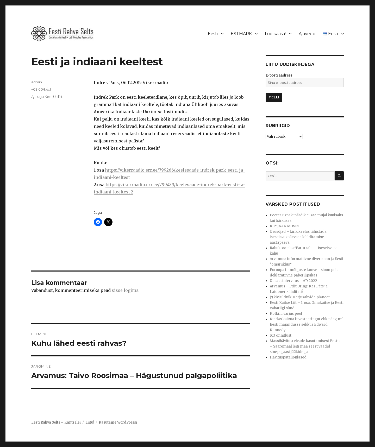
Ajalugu (37, 97)
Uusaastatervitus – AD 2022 (293, 281)
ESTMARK (241, 33)
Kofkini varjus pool (286, 313)
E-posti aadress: (279, 75)
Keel (48, 97)
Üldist (58, 97)
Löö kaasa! (275, 33)
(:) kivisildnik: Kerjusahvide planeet (300, 297)
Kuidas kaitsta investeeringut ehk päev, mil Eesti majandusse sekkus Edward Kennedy (306, 324)
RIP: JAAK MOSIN (284, 226)
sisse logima (125, 290)
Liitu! (89, 422)
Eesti (213, 33)
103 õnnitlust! (281, 335)
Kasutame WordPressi (118, 422)
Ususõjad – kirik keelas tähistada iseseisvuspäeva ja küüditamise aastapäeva (298, 237)
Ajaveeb (307, 33)
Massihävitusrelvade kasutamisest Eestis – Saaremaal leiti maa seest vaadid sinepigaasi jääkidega (305, 346)
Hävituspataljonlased (288, 357)
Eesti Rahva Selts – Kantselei (56, 422)
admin (36, 82)
